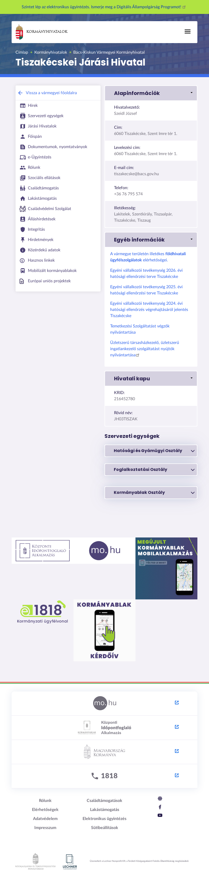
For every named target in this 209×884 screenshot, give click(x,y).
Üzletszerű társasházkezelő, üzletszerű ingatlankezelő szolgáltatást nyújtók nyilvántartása (144, 349)
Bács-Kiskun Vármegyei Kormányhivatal (109, 52)
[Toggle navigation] (187, 31)
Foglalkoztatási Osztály (154, 470)
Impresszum (45, 828)
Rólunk (45, 801)
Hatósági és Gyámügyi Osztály (154, 451)
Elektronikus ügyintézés (104, 819)
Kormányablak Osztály (154, 492)
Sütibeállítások (104, 828)
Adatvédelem (45, 819)
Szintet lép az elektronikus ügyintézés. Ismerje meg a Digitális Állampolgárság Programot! (104, 7)
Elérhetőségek (45, 810)
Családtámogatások (104, 801)
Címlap (21, 52)
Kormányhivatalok (41, 32)
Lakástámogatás (104, 810)
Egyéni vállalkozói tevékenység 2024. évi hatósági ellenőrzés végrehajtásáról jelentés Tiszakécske (149, 309)
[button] (151, 93)
